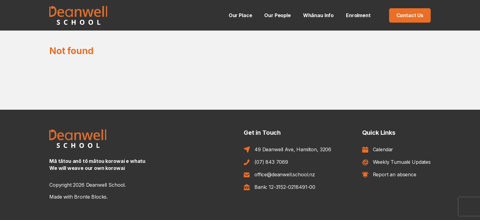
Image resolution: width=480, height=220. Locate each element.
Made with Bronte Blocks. (78, 197)
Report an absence (389, 174)
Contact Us (409, 15)
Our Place (240, 15)
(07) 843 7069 (266, 162)
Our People (277, 15)
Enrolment (358, 15)
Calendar (377, 149)
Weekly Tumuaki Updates (396, 162)
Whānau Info (318, 15)
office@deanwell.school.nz (279, 174)
